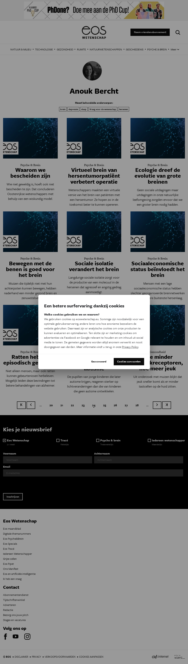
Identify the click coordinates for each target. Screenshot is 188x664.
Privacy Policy (130, 347)
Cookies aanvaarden (129, 361)
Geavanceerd (98, 361)
